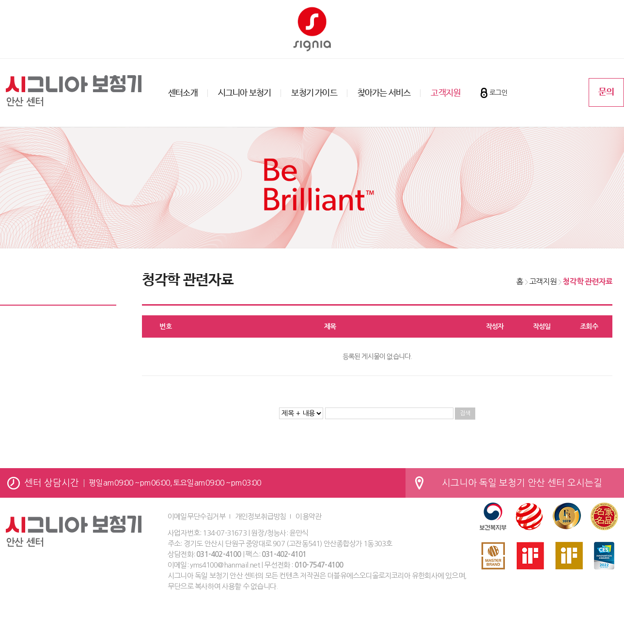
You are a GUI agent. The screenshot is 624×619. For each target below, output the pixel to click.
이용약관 (308, 516)
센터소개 (183, 93)
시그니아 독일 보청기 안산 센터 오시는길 (522, 483)
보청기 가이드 (314, 93)
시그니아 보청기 (244, 93)
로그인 (498, 92)
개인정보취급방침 (260, 516)
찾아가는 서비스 (384, 93)
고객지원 (445, 93)
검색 (465, 413)
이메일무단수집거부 (196, 516)
